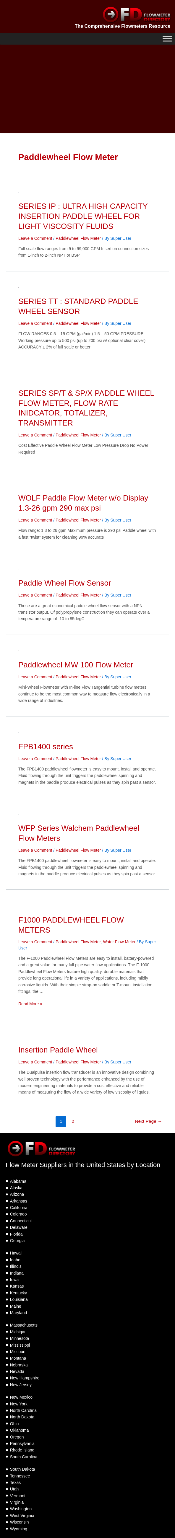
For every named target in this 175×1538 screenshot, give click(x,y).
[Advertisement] (87, 89)
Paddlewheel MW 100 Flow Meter (75, 664)
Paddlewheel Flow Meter (78, 238)
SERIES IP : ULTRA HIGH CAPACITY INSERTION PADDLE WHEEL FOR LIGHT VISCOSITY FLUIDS (83, 216)
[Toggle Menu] (167, 38)
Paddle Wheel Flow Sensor (64, 583)
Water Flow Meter (119, 941)
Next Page (148, 1121)
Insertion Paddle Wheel (58, 1049)
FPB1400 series (45, 746)
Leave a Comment (35, 238)
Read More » (30, 1003)
